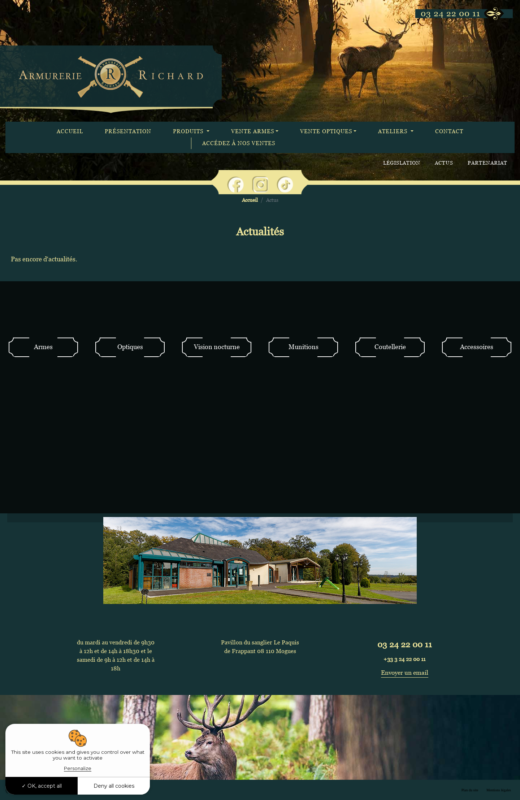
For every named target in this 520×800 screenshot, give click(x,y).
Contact (449, 131)
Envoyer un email (404, 672)
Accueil (70, 131)
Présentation (128, 131)
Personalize (77, 768)
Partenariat (487, 163)
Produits (189, 131)
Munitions (303, 347)
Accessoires (476, 347)
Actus (444, 163)
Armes (43, 347)
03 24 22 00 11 (450, 13)
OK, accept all (42, 786)
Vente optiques (326, 131)
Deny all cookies (114, 786)
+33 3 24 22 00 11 (404, 659)
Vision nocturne (217, 347)
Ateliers (393, 131)
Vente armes (252, 131)
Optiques (130, 347)
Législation (401, 163)
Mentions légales (498, 790)
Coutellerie (390, 347)
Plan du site (470, 790)
